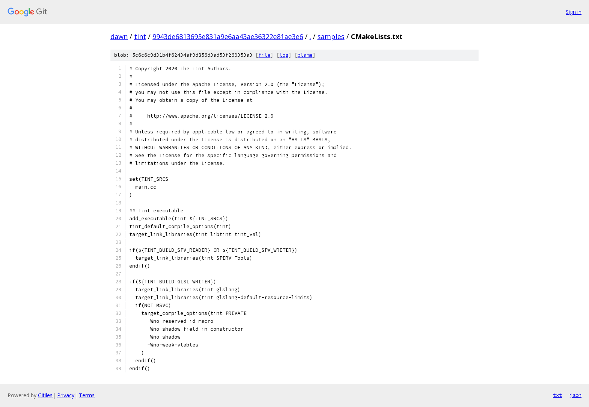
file (264, 55)
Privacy (65, 395)
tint (140, 36)
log (283, 55)
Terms (87, 395)
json (575, 395)
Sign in (573, 11)
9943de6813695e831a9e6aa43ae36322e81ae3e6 (228, 36)
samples (330, 36)
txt (557, 395)
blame (305, 55)
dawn (119, 36)
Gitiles (45, 395)
